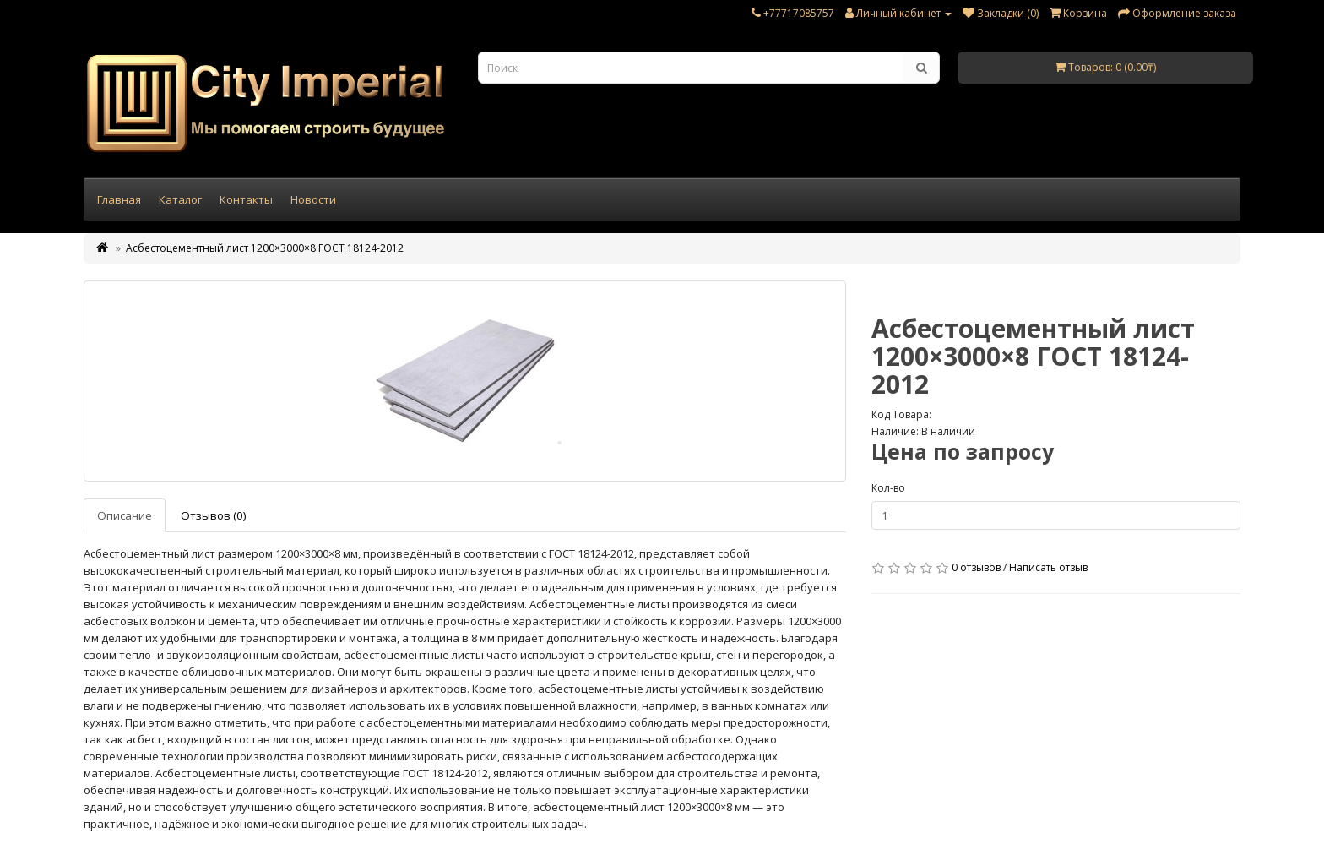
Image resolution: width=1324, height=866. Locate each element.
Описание (124, 515)
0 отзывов (976, 567)
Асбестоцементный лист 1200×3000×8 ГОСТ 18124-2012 (265, 248)
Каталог (180, 199)
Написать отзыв (1048, 567)
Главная (119, 199)
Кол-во (888, 488)
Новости (313, 199)
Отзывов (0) (214, 515)
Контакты (246, 199)
